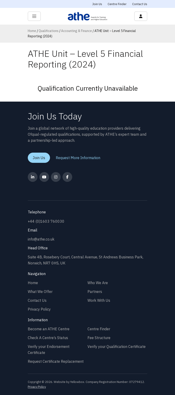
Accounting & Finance (76, 31)
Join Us (97, 4)
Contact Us (139, 4)
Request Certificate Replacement (56, 361)
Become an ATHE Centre (48, 329)
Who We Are (98, 282)
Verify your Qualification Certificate (117, 346)
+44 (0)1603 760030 (46, 221)
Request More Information (78, 157)
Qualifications (49, 31)
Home (32, 31)
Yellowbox (77, 382)
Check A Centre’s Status (48, 337)
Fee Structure (99, 337)
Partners (95, 291)
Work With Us (99, 300)
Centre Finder (117, 4)
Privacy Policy (39, 309)
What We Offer (40, 291)
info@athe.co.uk (41, 239)
